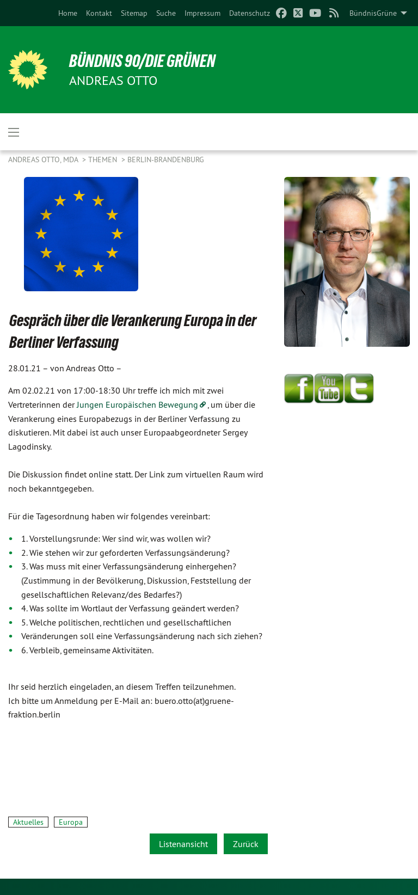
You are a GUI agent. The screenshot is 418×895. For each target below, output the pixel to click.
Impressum (202, 13)
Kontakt (99, 13)
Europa (71, 822)
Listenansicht (183, 843)
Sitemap (134, 13)
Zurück (246, 843)
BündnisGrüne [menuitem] (373, 13)
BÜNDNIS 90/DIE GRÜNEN (142, 61)
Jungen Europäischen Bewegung (137, 404)
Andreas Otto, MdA (44, 159)
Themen (103, 159)
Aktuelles (28, 822)
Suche (166, 13)
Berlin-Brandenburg (165, 159)
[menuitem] (67, 13)
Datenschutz (249, 13)
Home (67, 13)
